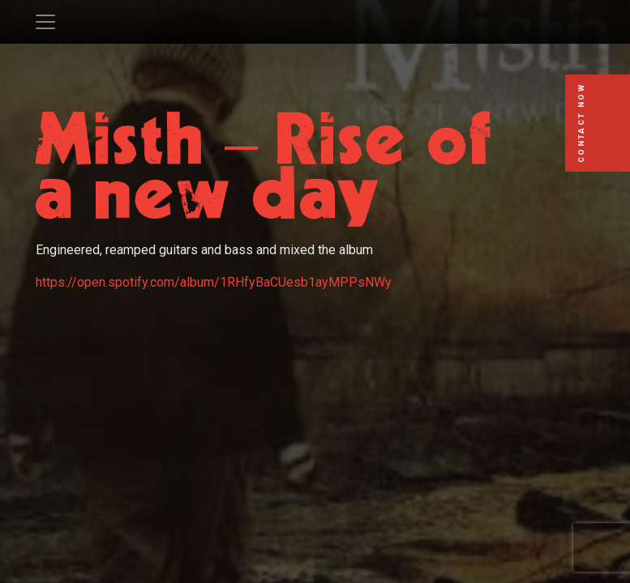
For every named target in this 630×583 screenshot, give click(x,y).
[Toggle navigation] (45, 21)
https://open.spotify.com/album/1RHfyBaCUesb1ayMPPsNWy (214, 282)
